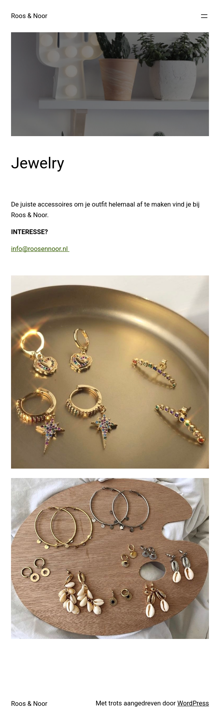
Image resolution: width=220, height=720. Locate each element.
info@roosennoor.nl (40, 249)
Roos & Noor (29, 16)
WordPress (193, 703)
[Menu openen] (204, 16)
